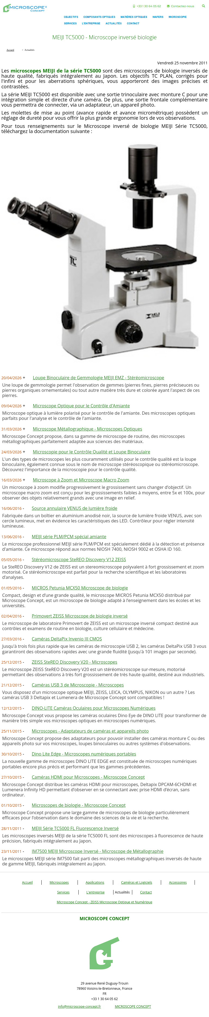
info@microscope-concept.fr (79, 1006)
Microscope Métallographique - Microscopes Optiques (87, 429)
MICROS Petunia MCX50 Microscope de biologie (80, 588)
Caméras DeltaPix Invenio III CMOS (67, 639)
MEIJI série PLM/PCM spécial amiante (69, 537)
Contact (146, 892)
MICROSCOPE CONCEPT (133, 1006)
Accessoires (178, 882)
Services (63, 892)
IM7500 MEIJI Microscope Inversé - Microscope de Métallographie (98, 851)
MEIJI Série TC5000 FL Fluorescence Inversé (75, 828)
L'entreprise (96, 892)
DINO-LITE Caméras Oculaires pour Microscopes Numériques (94, 708)
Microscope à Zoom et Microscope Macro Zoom (81, 480)
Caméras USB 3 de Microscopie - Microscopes (78, 685)
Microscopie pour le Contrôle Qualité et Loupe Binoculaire (91, 452)
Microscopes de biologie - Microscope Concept (79, 805)
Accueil (27, 882)
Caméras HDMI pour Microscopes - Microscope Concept (88, 777)
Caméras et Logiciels (136, 882)
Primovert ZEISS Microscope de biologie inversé (80, 616)
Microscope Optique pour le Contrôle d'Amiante (81, 406)
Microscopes (59, 882)
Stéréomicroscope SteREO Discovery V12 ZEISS (79, 559)
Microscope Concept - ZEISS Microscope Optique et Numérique (104, 902)
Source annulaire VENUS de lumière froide (74, 508)
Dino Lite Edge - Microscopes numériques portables (84, 754)
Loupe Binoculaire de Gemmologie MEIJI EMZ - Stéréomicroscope (98, 378)
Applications (95, 882)
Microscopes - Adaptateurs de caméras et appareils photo (90, 731)
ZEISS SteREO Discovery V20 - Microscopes (74, 662)
